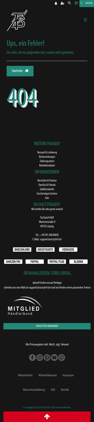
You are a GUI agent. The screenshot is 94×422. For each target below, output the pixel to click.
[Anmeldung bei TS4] (56, 4)
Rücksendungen (47, 157)
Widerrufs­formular (48, 375)
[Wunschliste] (76, 4)
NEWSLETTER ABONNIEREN (47, 326)
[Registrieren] (62, 4)
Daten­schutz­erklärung (34, 390)
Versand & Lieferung (47, 152)
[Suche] (69, 3)
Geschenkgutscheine (47, 193)
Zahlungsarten (47, 161)
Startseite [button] (20, 71)
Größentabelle (47, 189)
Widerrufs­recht (25, 375)
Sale (47, 198)
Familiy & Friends (47, 185)
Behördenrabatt (47, 165)
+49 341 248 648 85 (49, 235)
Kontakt (65, 390)
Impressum (68, 375)
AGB (53, 390)
